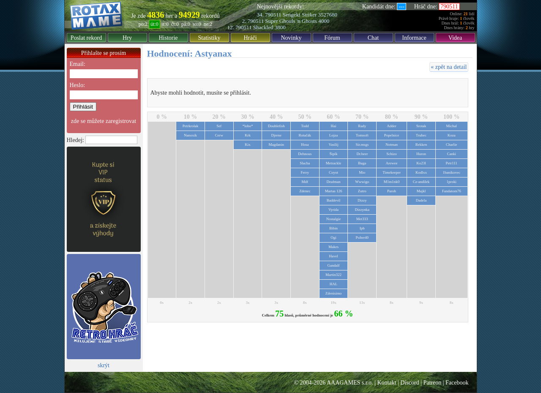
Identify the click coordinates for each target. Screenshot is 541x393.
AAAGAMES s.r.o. (350, 382)
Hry (127, 38)
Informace (414, 38)
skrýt (103, 365)
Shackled (263, 27)
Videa (455, 38)
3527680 (328, 14)
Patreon (432, 382)
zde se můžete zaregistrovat (103, 121)
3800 (280, 27)
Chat (373, 38)
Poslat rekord (86, 38)
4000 (323, 21)
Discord (409, 382)
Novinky (291, 38)
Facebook (456, 382)
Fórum (332, 38)
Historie (168, 38)
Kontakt (386, 382)
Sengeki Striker (300, 14)
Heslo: (77, 85)
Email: (77, 64)
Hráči (250, 38)
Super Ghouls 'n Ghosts (291, 21)
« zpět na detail (449, 67)
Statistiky (209, 38)
